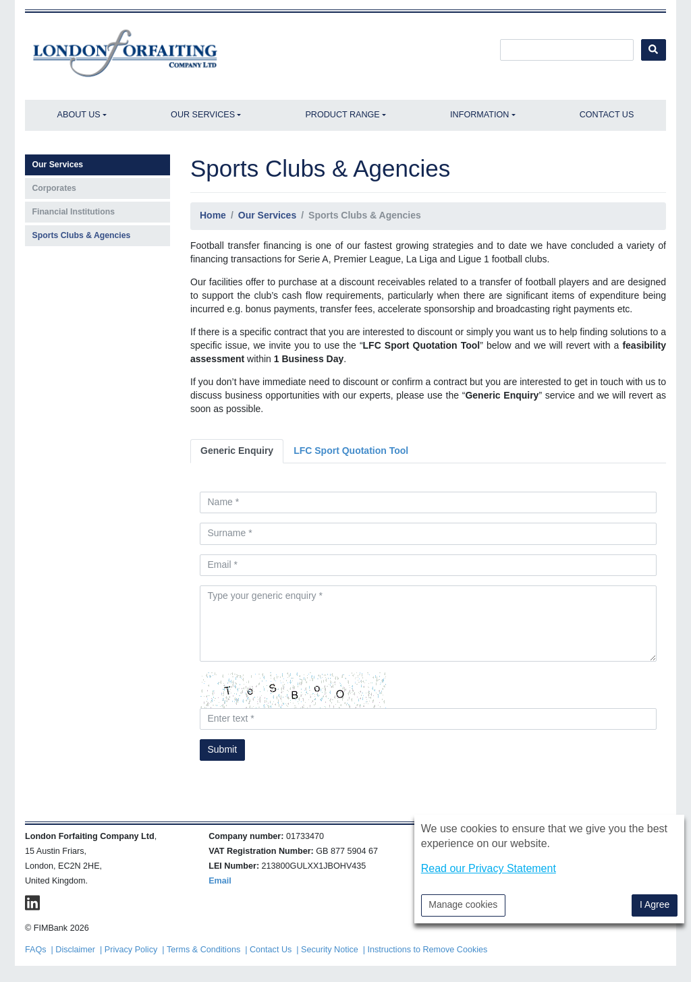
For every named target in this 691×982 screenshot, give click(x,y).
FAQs (36, 949)
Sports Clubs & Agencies (81, 235)
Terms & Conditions (203, 949)
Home (213, 215)
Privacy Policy (131, 949)
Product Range (342, 114)
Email (220, 881)
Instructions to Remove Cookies (428, 949)
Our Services (203, 114)
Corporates (54, 188)
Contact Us (607, 114)
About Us (79, 114)
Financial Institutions (73, 211)
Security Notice (329, 949)
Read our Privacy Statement (488, 868)
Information (479, 114)
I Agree (654, 904)
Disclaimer (75, 949)
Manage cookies (463, 904)
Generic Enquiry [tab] (236, 450)
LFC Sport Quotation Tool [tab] (351, 450)
